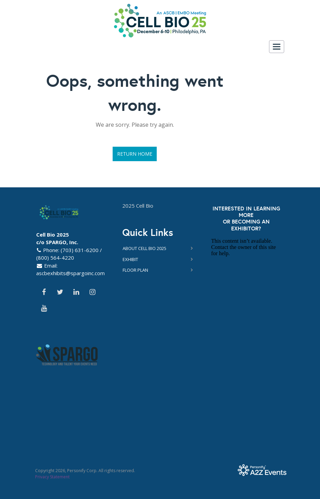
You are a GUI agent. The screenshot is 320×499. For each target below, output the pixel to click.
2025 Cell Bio (137, 205)
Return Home (134, 153)
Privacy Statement (52, 477)
